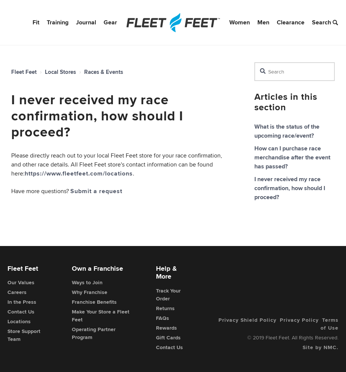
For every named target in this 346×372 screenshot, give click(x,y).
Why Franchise (89, 292)
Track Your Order (168, 294)
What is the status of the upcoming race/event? (286, 131)
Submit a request (96, 191)
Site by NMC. (321, 347)
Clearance (290, 22)
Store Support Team (23, 335)
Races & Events (103, 72)
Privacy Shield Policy (247, 320)
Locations (19, 321)
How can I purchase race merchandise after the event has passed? (292, 157)
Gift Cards (168, 337)
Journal (86, 22)
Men (263, 22)
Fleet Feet (24, 72)
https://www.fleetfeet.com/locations (79, 173)
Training (57, 22)
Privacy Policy (299, 320)
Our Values (20, 282)
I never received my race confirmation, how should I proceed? (289, 188)
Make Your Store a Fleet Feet (100, 315)
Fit (36, 22)
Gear (110, 22)
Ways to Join (87, 282)
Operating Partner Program (94, 333)
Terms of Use (330, 324)
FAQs (162, 318)
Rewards (166, 328)
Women (239, 22)
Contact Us (20, 311)
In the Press (21, 302)
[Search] (294, 71)
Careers (17, 292)
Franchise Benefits (94, 302)
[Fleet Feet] (173, 23)
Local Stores (60, 72)
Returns (165, 308)
